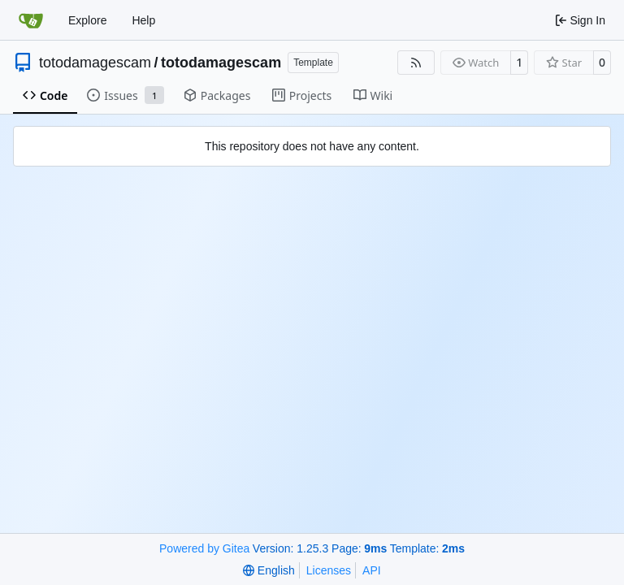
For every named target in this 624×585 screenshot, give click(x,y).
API (371, 570)
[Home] (31, 20)
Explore (87, 20)
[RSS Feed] (416, 62)
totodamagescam (95, 62)
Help (143, 20)
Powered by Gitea (204, 548)
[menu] (268, 570)
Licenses (328, 570)
